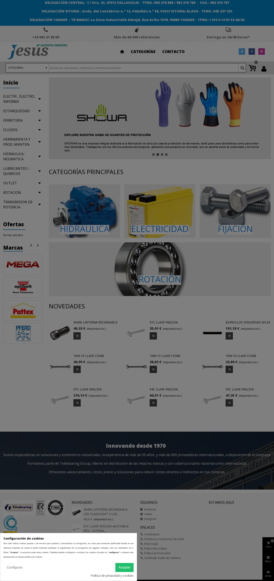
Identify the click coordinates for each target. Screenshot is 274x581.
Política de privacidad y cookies (112, 575)
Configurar (15, 567)
